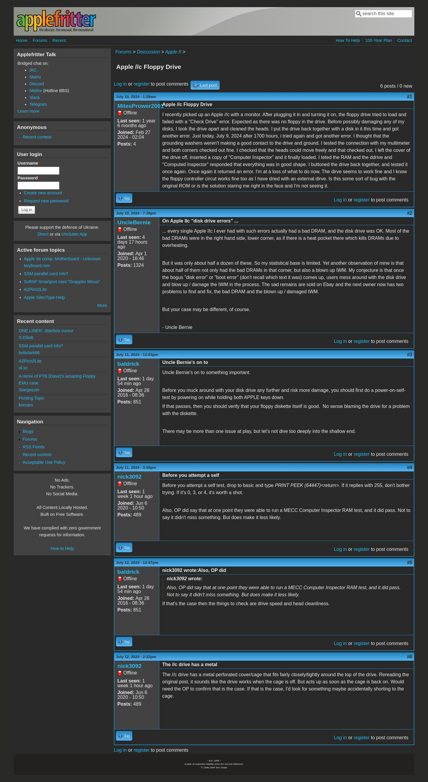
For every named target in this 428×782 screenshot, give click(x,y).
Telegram (38, 104)
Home (21, 40)
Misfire (35, 90)
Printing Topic (31, 398)
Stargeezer (29, 389)
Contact (404, 40)
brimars (26, 405)
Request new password (46, 200)
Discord (36, 83)
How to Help (62, 548)
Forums (40, 40)
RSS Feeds (34, 446)
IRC (33, 70)
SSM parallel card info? (46, 273)
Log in (120, 83)
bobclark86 (29, 352)
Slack (34, 97)
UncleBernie (134, 222)
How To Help (348, 40)
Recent (59, 40)
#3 (409, 354)
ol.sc (23, 367)
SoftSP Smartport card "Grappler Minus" (62, 281)
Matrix (35, 77)
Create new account (43, 192)
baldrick (128, 364)
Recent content (37, 137)
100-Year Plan (378, 40)
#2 (409, 213)
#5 (409, 562)
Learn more (29, 111)
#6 (409, 656)
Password (29, 178)
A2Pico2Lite (35, 289)
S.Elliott (26, 337)
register (142, 83)
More (102, 305)
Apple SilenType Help (44, 297)
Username (29, 163)
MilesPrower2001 (140, 106)
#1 (409, 96)
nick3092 (129, 477)
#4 (409, 467)
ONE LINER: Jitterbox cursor (46, 330)
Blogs (28, 431)
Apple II (173, 51)
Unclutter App (74, 234)
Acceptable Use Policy (44, 462)
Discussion (148, 51)
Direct (43, 234)
